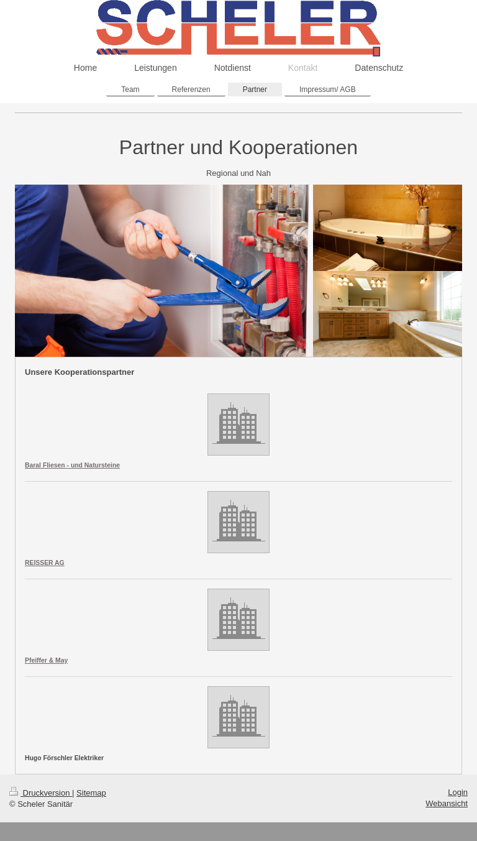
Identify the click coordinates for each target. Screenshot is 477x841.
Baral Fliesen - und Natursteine (72, 465)
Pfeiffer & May (46, 660)
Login (458, 792)
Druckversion (40, 792)
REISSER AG (45, 562)
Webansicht (446, 803)
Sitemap (91, 792)
